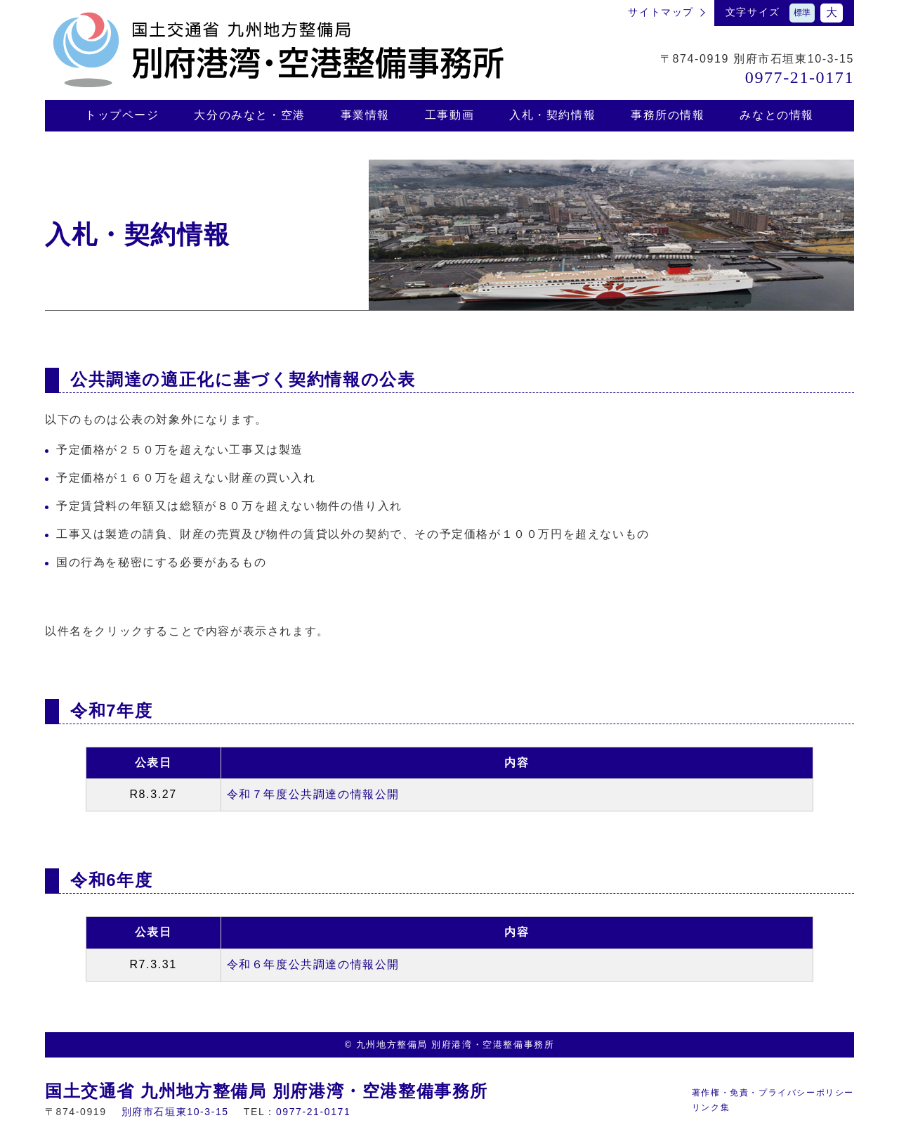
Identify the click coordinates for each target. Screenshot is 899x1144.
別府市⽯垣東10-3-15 (175, 1111)
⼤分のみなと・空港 (249, 115)
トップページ (122, 115)
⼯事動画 (449, 115)
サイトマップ (661, 12)
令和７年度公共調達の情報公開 (313, 794)
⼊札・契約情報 (552, 115)
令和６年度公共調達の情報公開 (313, 964)
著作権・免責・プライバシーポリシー (773, 1093)
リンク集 (711, 1107)
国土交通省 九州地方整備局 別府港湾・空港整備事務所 (266, 1090)
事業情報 (365, 115)
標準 (802, 13)
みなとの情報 (777, 115)
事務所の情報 (668, 115)
